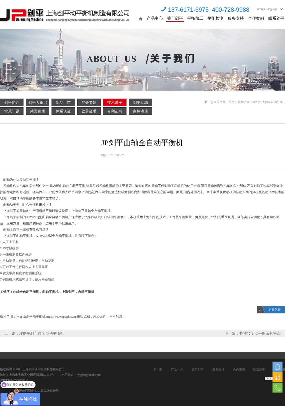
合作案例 (256, 18)
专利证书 (114, 111)
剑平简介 (11, 103)
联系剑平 (276, 18)
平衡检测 (216, 18)
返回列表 (274, 309)
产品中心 (155, 18)
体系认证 (63, 111)
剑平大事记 (37, 103)
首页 (231, 102)
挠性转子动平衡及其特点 (260, 333)
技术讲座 (114, 103)
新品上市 (63, 103)
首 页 (158, 369)
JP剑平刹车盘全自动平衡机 (41, 333)
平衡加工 (195, 18)
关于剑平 (175, 18)
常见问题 (11, 111)
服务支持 (236, 18)
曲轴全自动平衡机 (16, 229)
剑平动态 (140, 103)
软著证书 (89, 111)
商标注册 (140, 111)
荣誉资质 (37, 111)
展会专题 (89, 103)
